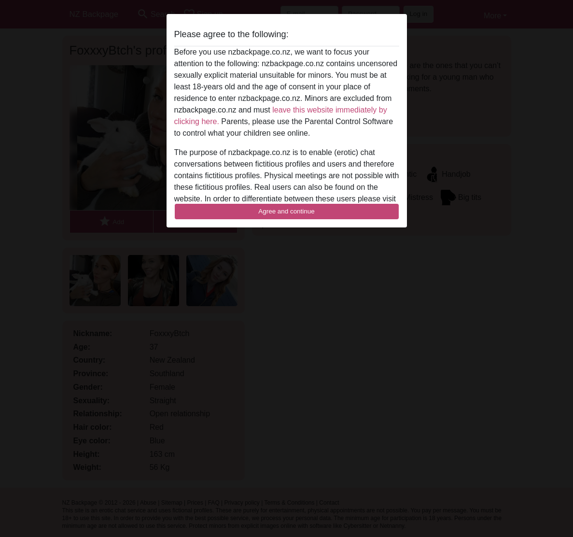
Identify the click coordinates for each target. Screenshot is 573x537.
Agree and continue (286, 211)
